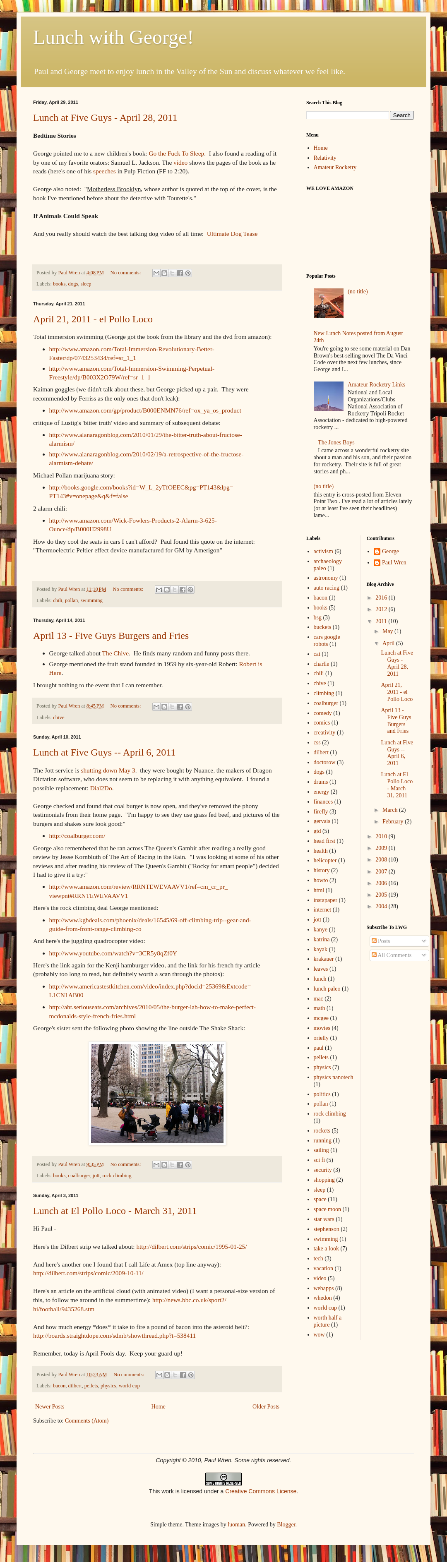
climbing (324, 693)
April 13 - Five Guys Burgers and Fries (111, 635)
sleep (86, 284)
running (323, 1140)
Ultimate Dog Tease (232, 233)
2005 (382, 895)
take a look (326, 1248)
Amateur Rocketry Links (376, 385)
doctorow (325, 762)
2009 (382, 848)
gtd (317, 831)
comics (322, 723)
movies (322, 1028)
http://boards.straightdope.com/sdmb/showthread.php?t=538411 (114, 1335)
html (319, 890)
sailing (321, 1150)
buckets (323, 627)
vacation (323, 1268)
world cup (129, 1386)
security (323, 1170)
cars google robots (327, 640)
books (59, 284)
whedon (323, 1298)
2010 (382, 836)
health (321, 851)
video (181, 162)
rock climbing (116, 1175)
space (320, 1199)
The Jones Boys (336, 442)
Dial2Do (101, 788)
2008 (382, 860)
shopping (324, 1180)
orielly (321, 1038)
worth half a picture (328, 1321)
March (390, 810)
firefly (321, 812)
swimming (92, 600)
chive (58, 717)
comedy (323, 713)
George (390, 551)
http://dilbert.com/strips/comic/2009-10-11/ (88, 1272)
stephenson (326, 1229)
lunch (320, 979)
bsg (318, 617)
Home (158, 1407)
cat (317, 654)
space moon (327, 1209)
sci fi (319, 1160)
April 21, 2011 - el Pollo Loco (93, 319)
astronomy (326, 578)
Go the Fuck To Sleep (176, 153)
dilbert (75, 1386)
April (389, 643)
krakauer (324, 959)
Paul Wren (394, 562)
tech (318, 1258)
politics (322, 1094)
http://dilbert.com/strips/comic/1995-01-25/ (191, 1246)
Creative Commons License (260, 1491)
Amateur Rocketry (335, 167)
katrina (322, 939)
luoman (236, 1524)
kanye (320, 929)
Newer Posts (49, 1407)
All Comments (392, 955)
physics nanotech (333, 1077)
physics (108, 1386)
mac (318, 999)
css (317, 742)
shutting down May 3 (108, 770)
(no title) (358, 291)
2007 (382, 872)
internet (323, 910)
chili (57, 600)
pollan (71, 600)
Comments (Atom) (86, 1421)
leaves (321, 969)
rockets (322, 1131)
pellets (91, 1386)
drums (321, 782)
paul (319, 1048)
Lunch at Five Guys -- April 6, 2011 (104, 752)
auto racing (327, 588)
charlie (321, 664)
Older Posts (265, 1407)
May (388, 631)
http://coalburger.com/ (77, 835)
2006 (382, 883)
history (322, 870)
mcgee (321, 1018)
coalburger (79, 1175)
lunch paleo (327, 989)
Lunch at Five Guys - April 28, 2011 (105, 117)
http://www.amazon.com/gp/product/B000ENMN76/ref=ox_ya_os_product (145, 410)
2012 (382, 609)
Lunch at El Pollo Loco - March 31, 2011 (115, 1210)
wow (319, 1335)
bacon (59, 1386)
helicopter (325, 860)
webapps (324, 1288)
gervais (322, 821)
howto (321, 880)
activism (323, 551)
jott (96, 1175)
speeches (104, 171)
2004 (382, 906)
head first (324, 841)
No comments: (126, 273)
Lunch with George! (113, 37)
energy (321, 792)
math (319, 1008)
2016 (382, 598)
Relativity (325, 158)
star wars (324, 1219)
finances (323, 802)
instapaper (326, 900)
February (393, 821)
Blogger (286, 1524)
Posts (381, 941)
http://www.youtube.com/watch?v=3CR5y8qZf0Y (113, 953)
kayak (320, 949)
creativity (325, 732)
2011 (381, 621)
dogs (73, 284)
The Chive (115, 653)
